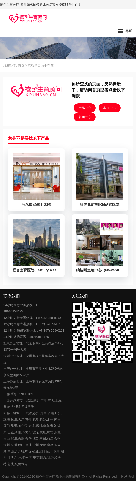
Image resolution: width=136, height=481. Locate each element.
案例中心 (109, 108)
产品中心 (84, 108)
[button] (125, 30)
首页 (21, 65)
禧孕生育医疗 (45, 476)
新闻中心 (84, 117)
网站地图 (127, 476)
